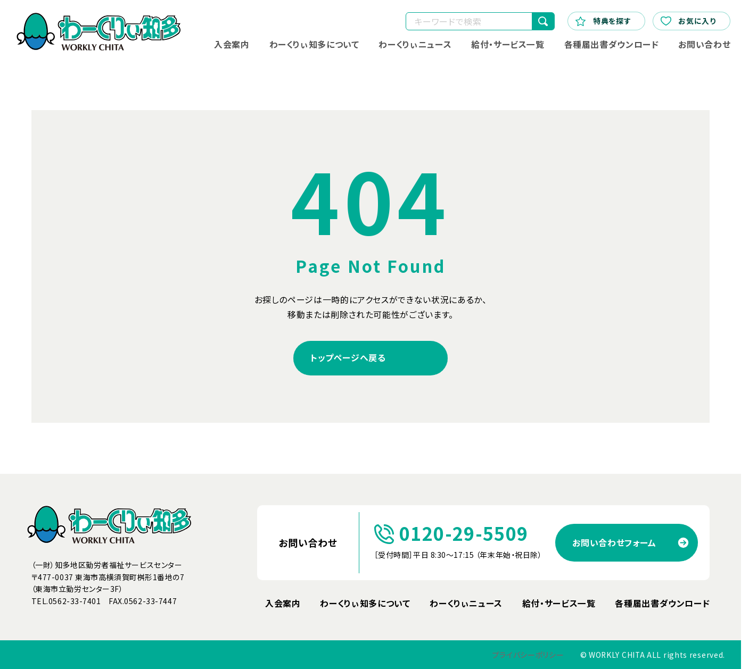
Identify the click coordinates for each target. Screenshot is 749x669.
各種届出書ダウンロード (611, 44)
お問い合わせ (704, 44)
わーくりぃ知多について (314, 44)
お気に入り (688, 20)
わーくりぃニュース (414, 44)
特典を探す (603, 20)
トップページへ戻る (348, 358)
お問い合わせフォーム (614, 542)
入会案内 (232, 44)
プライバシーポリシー (528, 654)
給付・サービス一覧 (508, 44)
